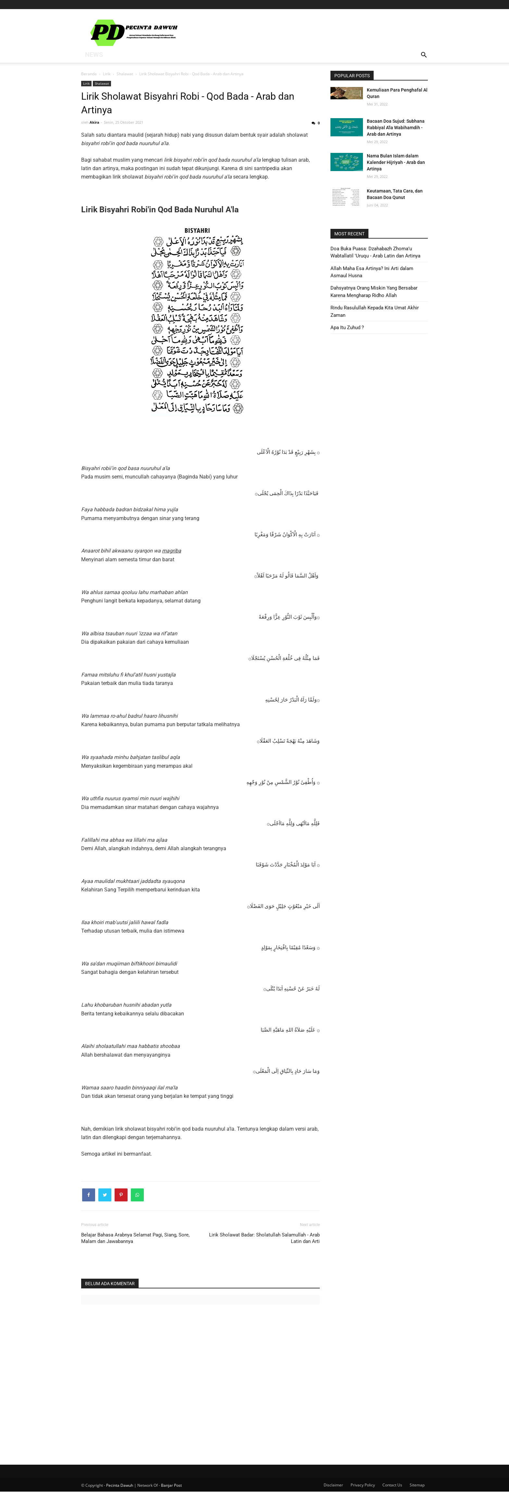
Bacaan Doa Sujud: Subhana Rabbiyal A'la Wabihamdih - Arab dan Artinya (396, 127)
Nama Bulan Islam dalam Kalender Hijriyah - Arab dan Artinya (396, 162)
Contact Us (392, 1495)
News (92, 55)
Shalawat (102, 83)
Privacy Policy (363, 1495)
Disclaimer (333, 1495)
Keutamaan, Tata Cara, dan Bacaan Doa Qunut (395, 194)
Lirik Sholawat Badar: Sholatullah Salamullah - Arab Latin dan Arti (264, 1248)
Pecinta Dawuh (119, 1495)
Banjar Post (171, 1495)
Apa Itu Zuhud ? (347, 327)
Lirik (86, 83)
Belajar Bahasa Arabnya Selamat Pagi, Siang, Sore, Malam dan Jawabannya (135, 1248)
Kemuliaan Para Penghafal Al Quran (397, 93)
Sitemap (417, 1495)
